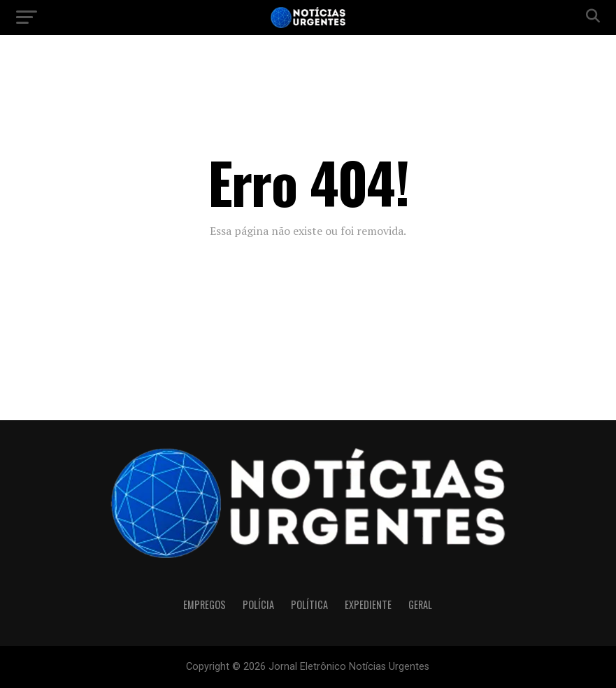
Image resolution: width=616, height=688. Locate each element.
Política (309, 604)
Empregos (204, 604)
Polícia (258, 604)
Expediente (368, 604)
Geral (420, 604)
